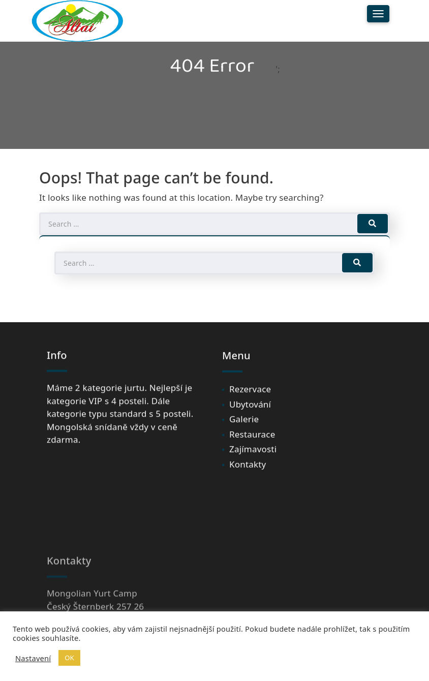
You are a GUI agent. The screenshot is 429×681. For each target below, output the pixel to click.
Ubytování (250, 410)
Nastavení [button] (33, 658)
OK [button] (69, 657)
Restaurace (252, 440)
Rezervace (250, 395)
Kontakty (247, 470)
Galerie (244, 425)
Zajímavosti (253, 455)
